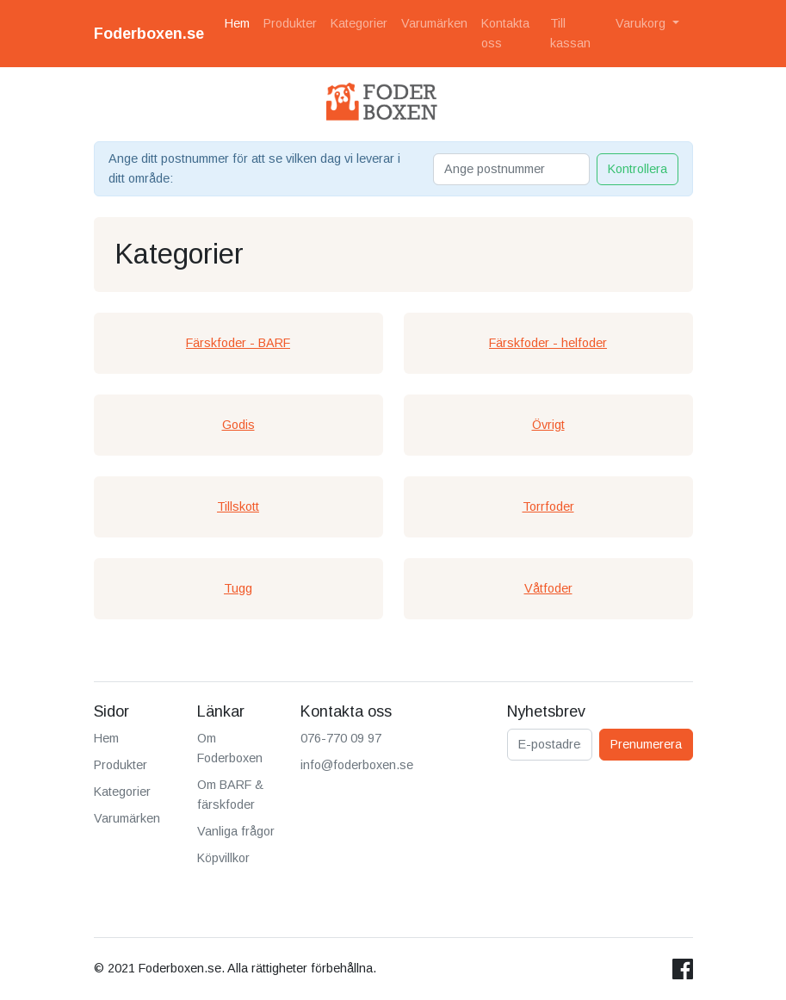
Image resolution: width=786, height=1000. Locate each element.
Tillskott (238, 506)
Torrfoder (548, 506)
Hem (237, 23)
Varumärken (434, 23)
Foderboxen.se (149, 33)
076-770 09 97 (340, 738)
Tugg (238, 588)
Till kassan (570, 33)
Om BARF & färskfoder (230, 794)
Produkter (290, 23)
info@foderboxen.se (356, 765)
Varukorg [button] (642, 23)
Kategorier (359, 23)
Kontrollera (637, 169)
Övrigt (548, 425)
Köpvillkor (223, 858)
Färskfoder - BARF (238, 343)
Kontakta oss (505, 33)
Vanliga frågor (236, 831)
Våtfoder (548, 588)
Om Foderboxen (230, 748)
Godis (238, 425)
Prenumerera (646, 744)
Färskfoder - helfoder (548, 343)
